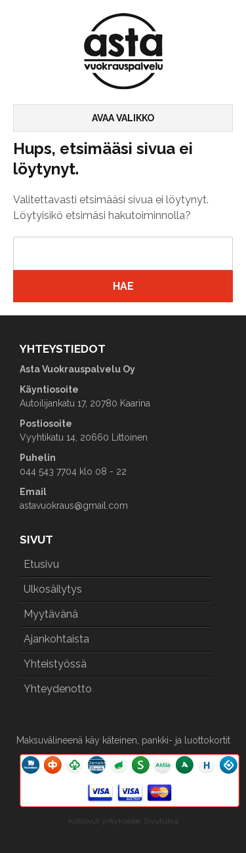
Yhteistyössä (55, 664)
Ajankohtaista (56, 639)
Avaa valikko (123, 118)
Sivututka (161, 820)
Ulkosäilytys (53, 589)
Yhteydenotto (58, 689)
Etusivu (41, 564)
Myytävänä (51, 614)
